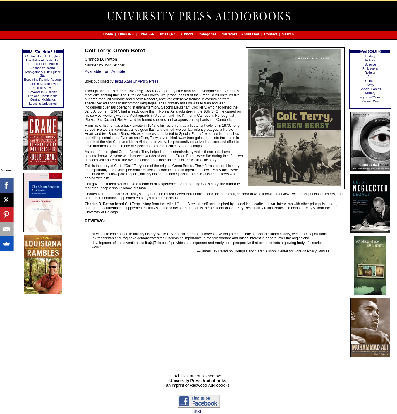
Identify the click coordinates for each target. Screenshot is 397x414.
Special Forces (370, 89)
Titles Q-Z (167, 34)
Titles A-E (126, 34)
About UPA (250, 34)
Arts (370, 76)
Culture (370, 81)
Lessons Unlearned (43, 103)
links (197, 411)
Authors (187, 34)
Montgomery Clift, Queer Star (43, 73)
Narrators (229, 34)
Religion (370, 72)
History (370, 56)
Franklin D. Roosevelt (43, 83)
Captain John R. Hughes (43, 56)
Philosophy (370, 68)
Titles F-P (146, 34)
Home (108, 34)
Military (370, 93)
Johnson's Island (43, 68)
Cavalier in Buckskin (42, 92)
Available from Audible (105, 71)
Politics (370, 60)
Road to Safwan (42, 88)
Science (370, 64)
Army (370, 85)
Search (288, 34)
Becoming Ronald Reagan (42, 79)
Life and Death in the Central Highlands (43, 97)
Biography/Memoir (370, 97)
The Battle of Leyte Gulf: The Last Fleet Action (42, 62)
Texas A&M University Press (136, 81)
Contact (270, 34)
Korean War (370, 101)
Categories (208, 34)
